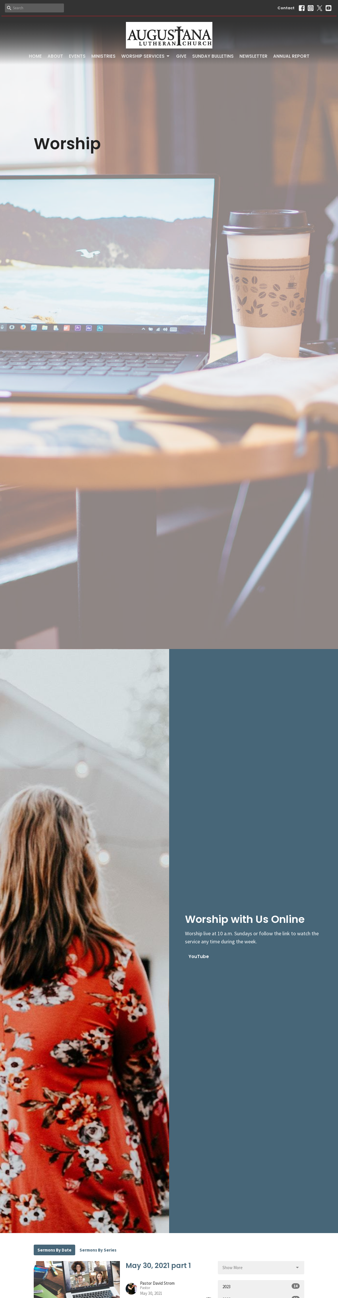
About (55, 56)
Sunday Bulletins (213, 56)
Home (35, 56)
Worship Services (145, 56)
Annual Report (291, 56)
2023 (261, 1286)
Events (77, 56)
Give (181, 56)
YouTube (198, 956)
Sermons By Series (98, 1250)
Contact (285, 8)
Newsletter (253, 56)
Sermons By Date (54, 1250)
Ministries (103, 56)
